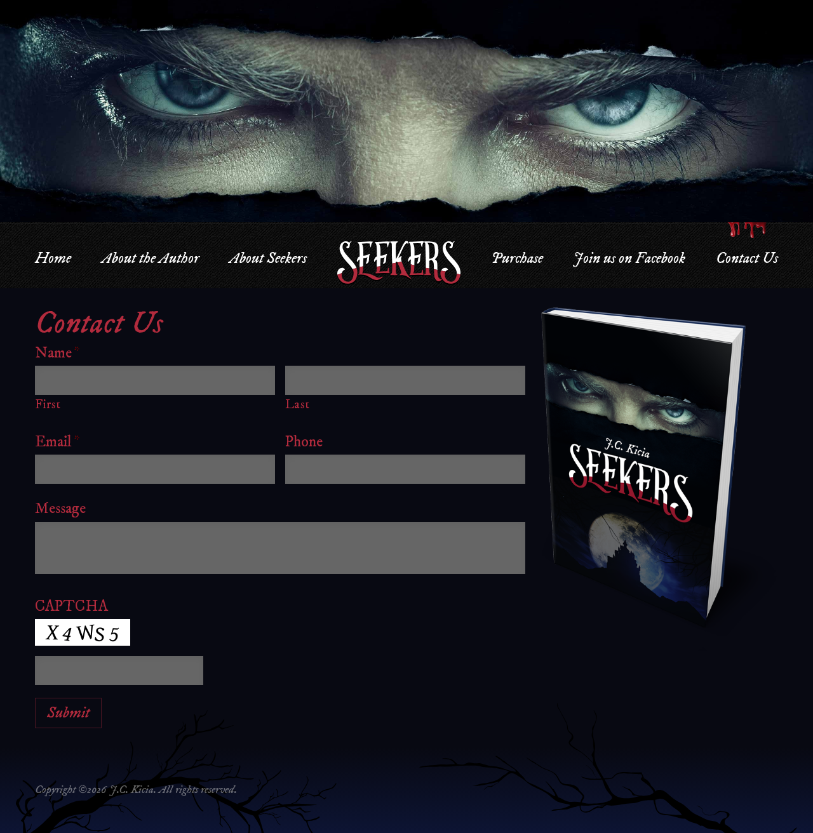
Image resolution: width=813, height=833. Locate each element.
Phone (304, 441)
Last (297, 405)
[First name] (155, 380)
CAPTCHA (71, 606)
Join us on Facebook (629, 258)
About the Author (150, 258)
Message (60, 508)
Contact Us (747, 258)
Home (53, 258)
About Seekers (268, 258)
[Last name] (405, 380)
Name (57, 353)
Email (57, 441)
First (47, 405)
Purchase (517, 258)
